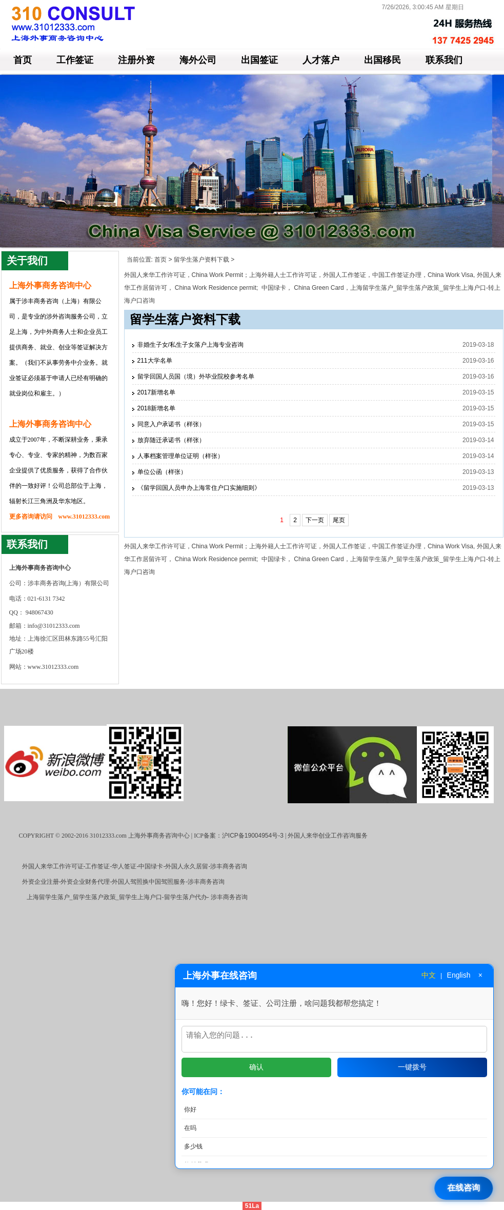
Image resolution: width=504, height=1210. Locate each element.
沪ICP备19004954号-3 (253, 835)
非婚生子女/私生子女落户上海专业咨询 (190, 344)
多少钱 (193, 1146)
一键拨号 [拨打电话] (412, 1067)
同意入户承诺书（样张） (171, 424)
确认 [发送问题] (256, 1067)
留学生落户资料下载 (201, 259)
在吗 (190, 1128)
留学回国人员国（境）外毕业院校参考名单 (195, 376)
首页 (22, 60)
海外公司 (197, 60)
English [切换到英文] (459, 972)
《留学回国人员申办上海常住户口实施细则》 (198, 487)
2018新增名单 (156, 408)
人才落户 (321, 60)
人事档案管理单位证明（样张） (180, 456)
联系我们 (444, 60)
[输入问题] (334, 1038)
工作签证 (74, 60)
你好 (190, 1109)
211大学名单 (154, 360)
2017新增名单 (156, 392)
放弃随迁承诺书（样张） (171, 440)
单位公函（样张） (162, 471)
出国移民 (382, 60)
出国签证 (259, 60)
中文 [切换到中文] (428, 972)
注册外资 (136, 60)
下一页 (315, 520)
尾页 (339, 520)
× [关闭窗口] (480, 972)
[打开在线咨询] (464, 1188)
